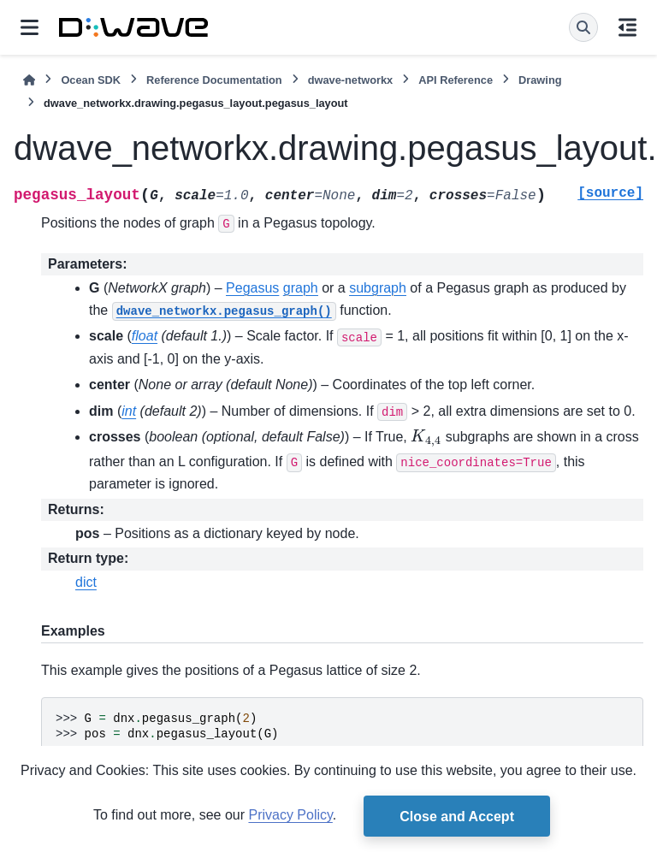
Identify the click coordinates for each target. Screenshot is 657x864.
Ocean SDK (91, 80)
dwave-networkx (351, 80)
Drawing (539, 80)
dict (86, 582)
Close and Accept (457, 816)
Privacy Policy (290, 815)
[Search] (583, 27)
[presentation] (426, 440)
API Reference (455, 80)
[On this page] (627, 27)
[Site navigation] (29, 27)
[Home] (29, 80)
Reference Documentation (214, 80)
